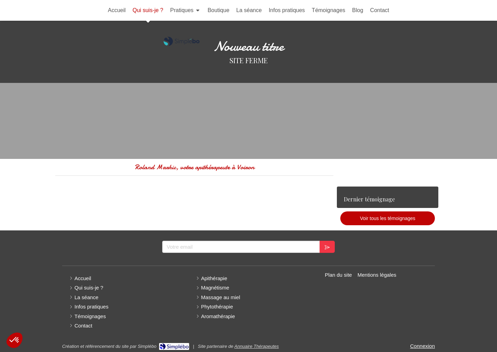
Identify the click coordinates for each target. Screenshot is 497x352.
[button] (14, 340)
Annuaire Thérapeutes (256, 346)
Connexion (422, 346)
